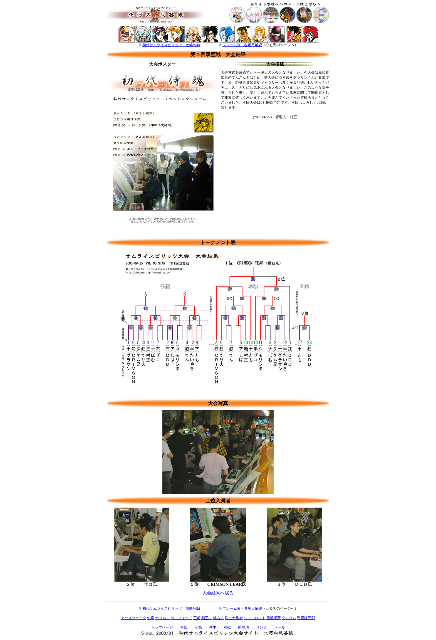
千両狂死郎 (306, 618)
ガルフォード (181, 618)
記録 (198, 627)
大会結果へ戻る (218, 592)
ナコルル (162, 618)
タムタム (289, 618)
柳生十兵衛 (234, 618)
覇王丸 (206, 618)
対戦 (227, 627)
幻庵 (150, 618)
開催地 (243, 627)
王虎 (196, 618)
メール (279, 627)
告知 (183, 627)
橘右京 (218, 618)
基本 (212, 627)
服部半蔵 (273, 618)
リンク (261, 627)
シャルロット (255, 618)
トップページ (162, 627)
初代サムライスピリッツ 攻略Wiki (171, 45)
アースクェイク (133, 618)
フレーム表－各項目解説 (242, 45)
